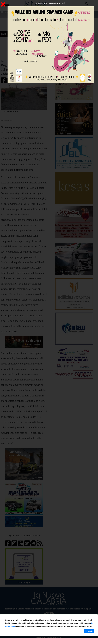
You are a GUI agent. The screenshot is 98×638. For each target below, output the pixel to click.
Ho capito (89, 631)
